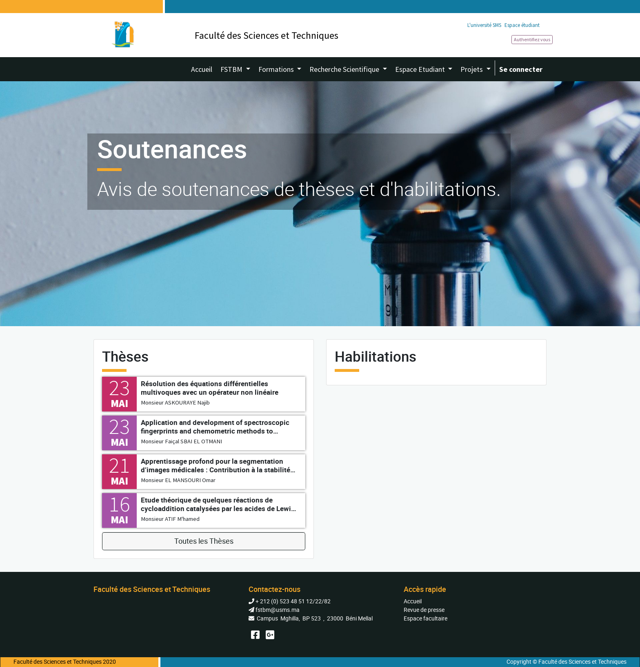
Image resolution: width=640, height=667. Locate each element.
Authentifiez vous (532, 39)
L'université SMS (484, 25)
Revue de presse (424, 610)
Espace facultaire (425, 618)
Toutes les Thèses (203, 541)
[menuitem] (201, 69)
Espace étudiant (522, 25)
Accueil (413, 601)
